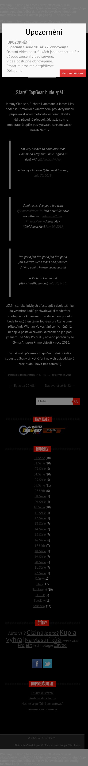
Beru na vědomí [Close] (73, 73)
